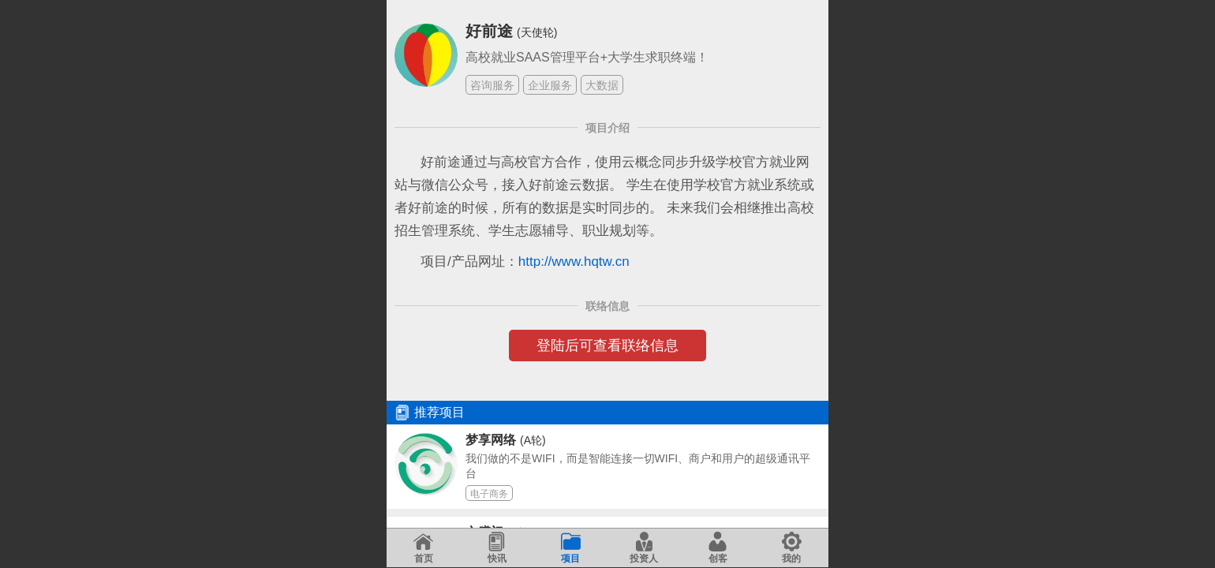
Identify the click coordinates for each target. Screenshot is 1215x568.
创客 (717, 548)
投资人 (644, 548)
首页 (423, 548)
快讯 (497, 548)
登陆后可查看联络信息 (607, 345)
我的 (792, 548)
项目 (571, 548)
